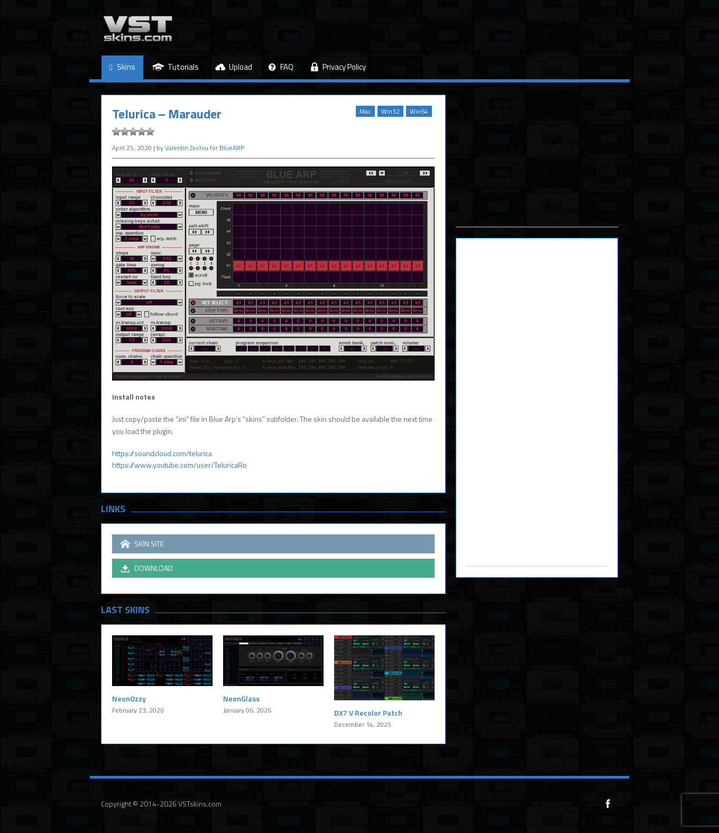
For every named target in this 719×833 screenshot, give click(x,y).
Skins (122, 67)
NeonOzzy (129, 698)
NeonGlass (241, 698)
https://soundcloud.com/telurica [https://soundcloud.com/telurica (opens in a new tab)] (162, 453)
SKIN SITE (142, 543)
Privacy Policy (338, 66)
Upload (233, 66)
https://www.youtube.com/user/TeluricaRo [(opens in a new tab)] (179, 464)
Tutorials (175, 66)
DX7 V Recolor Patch (368, 712)
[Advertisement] (537, 161)
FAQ (281, 67)
